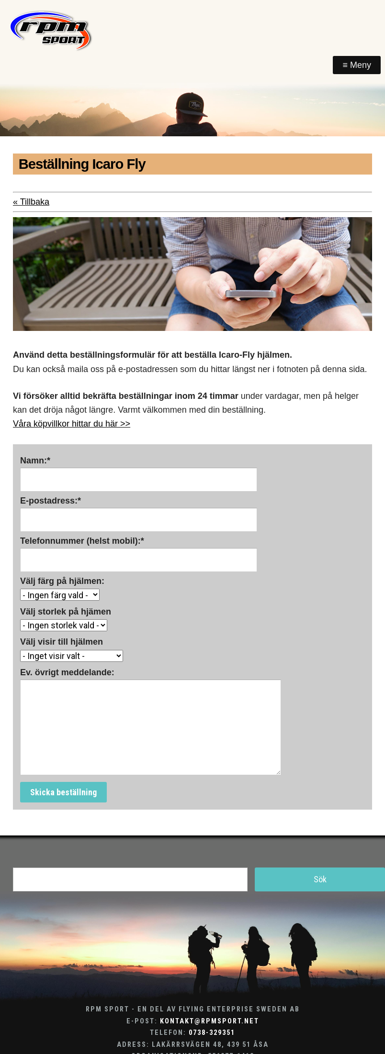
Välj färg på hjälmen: (62, 581)
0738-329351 (212, 1033)
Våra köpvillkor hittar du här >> (71, 423)
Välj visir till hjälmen (61, 642)
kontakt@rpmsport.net (209, 1021)
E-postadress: (50, 500)
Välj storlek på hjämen (65, 611)
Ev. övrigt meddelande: (67, 672)
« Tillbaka (31, 202)
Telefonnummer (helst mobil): (82, 541)
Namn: (35, 460)
